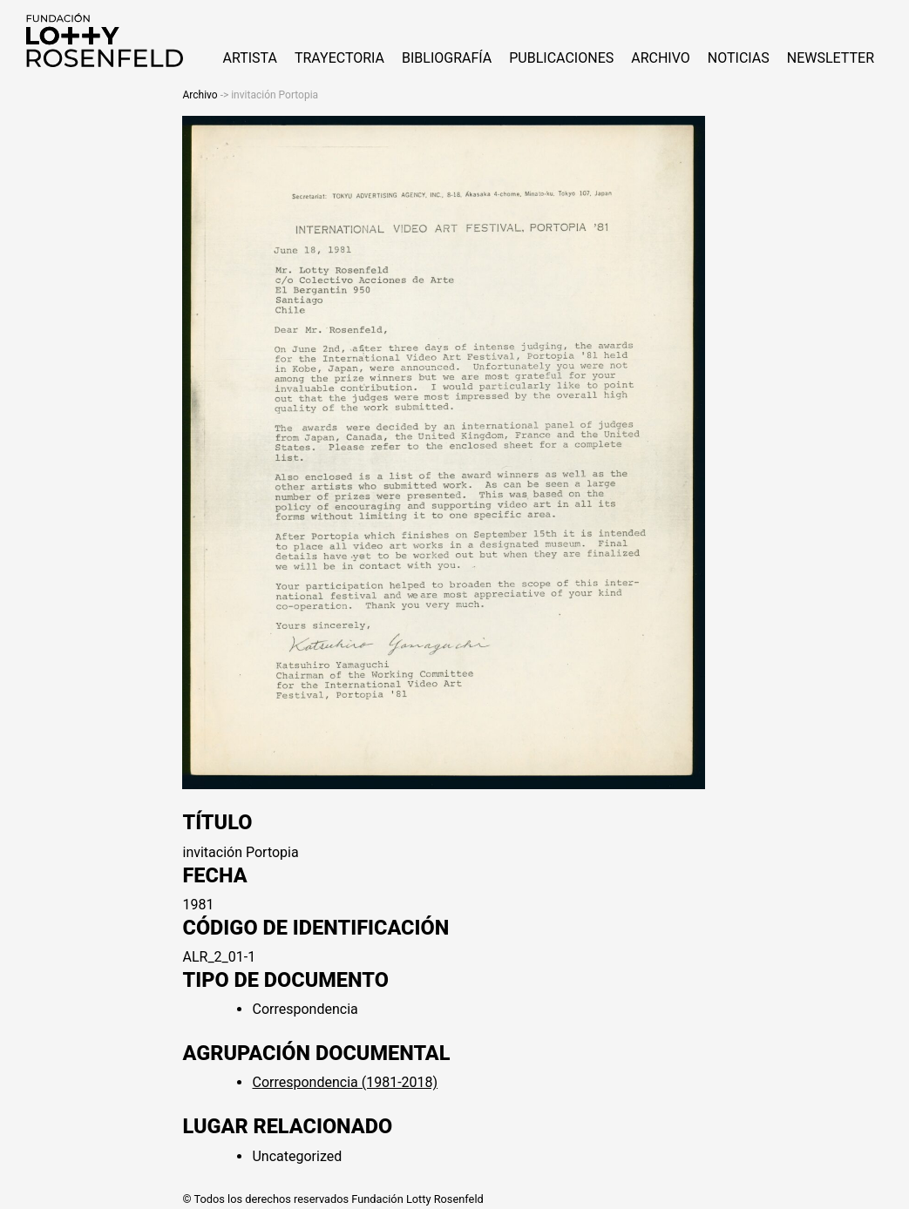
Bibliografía (447, 58)
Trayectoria (339, 58)
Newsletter (830, 58)
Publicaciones (561, 58)
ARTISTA (249, 58)
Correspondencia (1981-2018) (345, 1082)
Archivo (660, 58)
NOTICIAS (739, 58)
